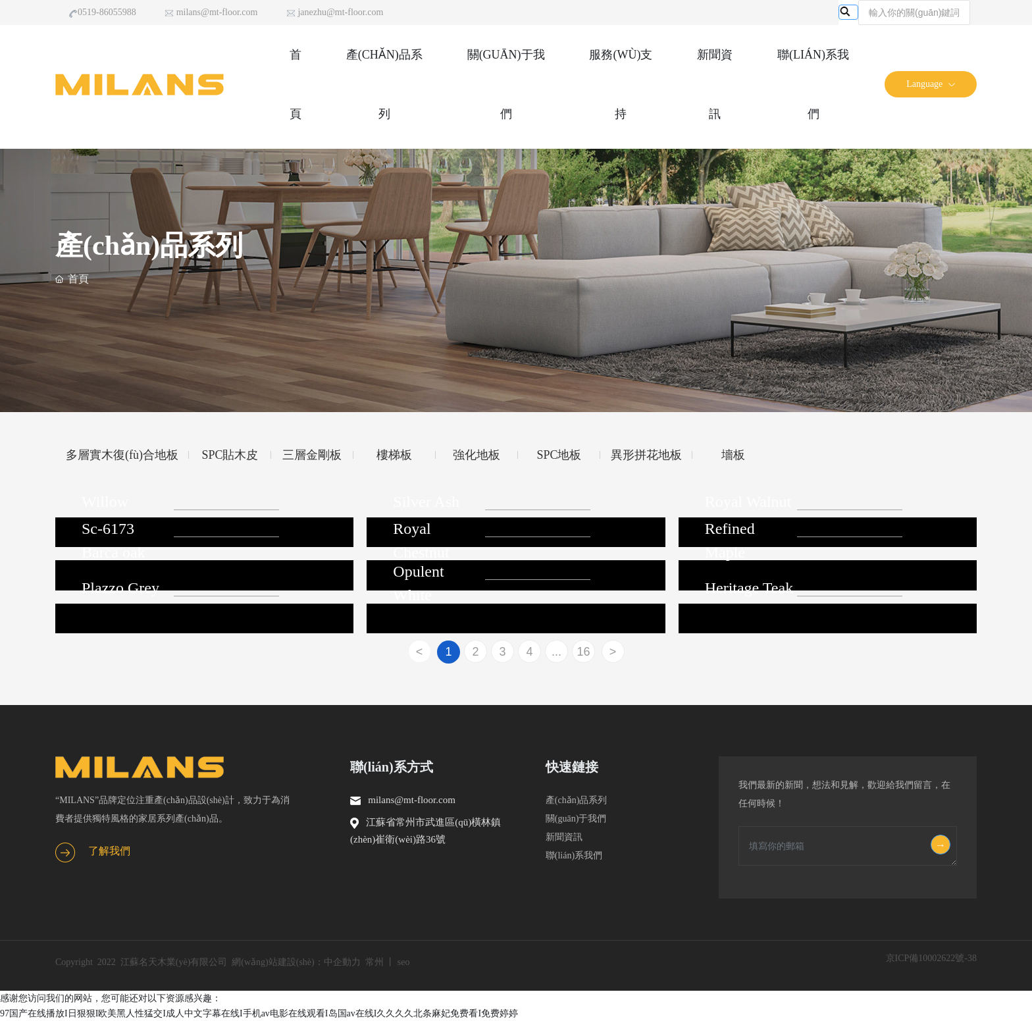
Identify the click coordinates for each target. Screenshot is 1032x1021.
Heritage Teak (749, 587)
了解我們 (109, 850)
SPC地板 (558, 454)
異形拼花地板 (646, 454)
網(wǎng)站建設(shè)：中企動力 (296, 962)
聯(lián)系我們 (574, 855)
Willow (105, 501)
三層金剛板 (312, 454)
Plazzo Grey (120, 587)
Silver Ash (426, 501)
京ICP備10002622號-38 (931, 958)
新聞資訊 (570, 837)
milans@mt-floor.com (211, 12)
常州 (374, 962)
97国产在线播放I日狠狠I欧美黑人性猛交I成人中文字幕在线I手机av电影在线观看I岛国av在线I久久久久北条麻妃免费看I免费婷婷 (259, 1013)
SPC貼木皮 (229, 454)
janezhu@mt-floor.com (334, 12)
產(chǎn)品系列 (581, 800)
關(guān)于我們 (579, 819)
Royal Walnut (748, 501)
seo (404, 962)
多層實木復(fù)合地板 (122, 454)
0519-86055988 (102, 12)
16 (583, 651)
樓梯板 (394, 454)
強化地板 (476, 454)
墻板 (733, 454)
